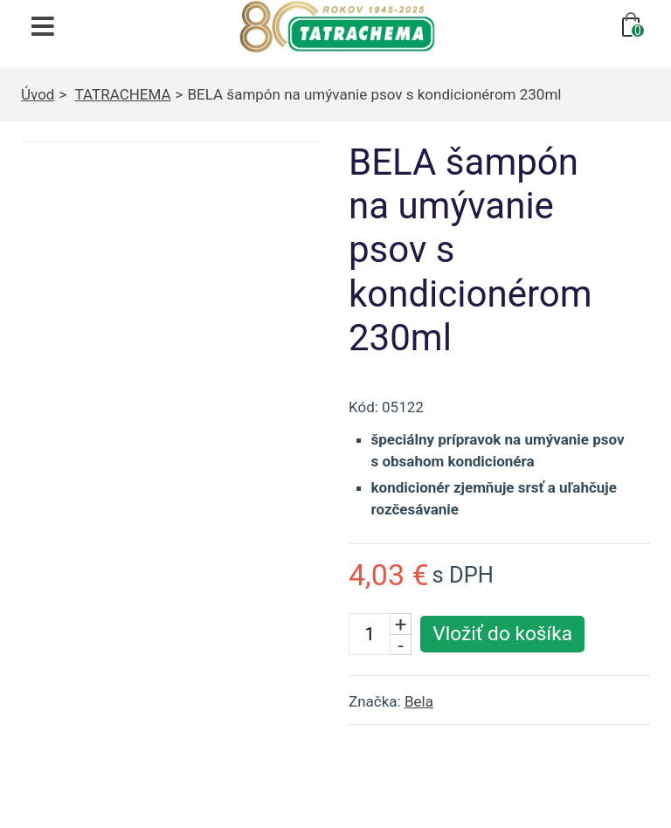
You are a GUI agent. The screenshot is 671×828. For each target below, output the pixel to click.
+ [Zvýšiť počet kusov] (401, 623)
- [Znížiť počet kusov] (401, 644)
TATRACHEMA (123, 94)
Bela (419, 701)
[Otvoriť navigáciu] (42, 26)
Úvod (37, 94)
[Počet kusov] (370, 634)
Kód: (363, 407)
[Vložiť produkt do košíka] (502, 634)
